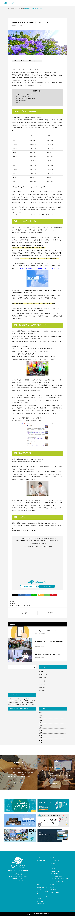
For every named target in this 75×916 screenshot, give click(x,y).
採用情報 (52, 887)
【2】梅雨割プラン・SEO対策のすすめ (25, 98)
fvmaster (16, 601)
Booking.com (11, 700)
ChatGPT (28, 699)
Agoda (32, 704)
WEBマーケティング (29, 605)
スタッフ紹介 (40, 901)
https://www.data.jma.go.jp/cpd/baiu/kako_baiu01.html (34, 187)
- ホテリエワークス (54, 861)
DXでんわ (17, 702)
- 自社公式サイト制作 (55, 871)
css (21, 699)
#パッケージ (16, 704)
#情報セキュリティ (12, 699)
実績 (38, 884)
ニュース (41, 681)
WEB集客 (20, 25)
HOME (38, 858)
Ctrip (24, 699)
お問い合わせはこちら (18, 782)
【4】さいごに (19, 102)
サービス (52, 858)
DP (18, 699)
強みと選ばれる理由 (41, 861)
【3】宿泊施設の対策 (21, 100)
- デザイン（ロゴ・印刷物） (56, 876)
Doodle (31, 702)
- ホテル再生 (53, 868)
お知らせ (41, 677)
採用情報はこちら (56, 783)
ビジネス (41, 684)
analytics (10, 704)
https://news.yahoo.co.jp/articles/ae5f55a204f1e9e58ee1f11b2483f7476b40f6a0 (33, 214)
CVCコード (21, 700)
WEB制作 (41, 671)
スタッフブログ (40, 903)
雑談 (40, 690)
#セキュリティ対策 (25, 702)
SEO (14, 605)
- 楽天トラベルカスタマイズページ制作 (59, 879)
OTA (12, 605)
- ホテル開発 (53, 866)
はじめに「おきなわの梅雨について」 (25, 94)
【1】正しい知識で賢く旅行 (23, 96)
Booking (22, 704)
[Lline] (30, 61)
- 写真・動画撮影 (54, 873)
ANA (16, 700)
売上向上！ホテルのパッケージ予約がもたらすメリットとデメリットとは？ (40, 268)
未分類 (40, 687)
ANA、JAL (27, 704)
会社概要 (52, 884)
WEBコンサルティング (20, 605)
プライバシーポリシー (55, 892)
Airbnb (32, 699)
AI (13, 702)
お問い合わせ (28, 586)
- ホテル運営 (53, 863)
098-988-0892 (46, 586)
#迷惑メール (27, 700)
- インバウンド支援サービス (56, 881)
